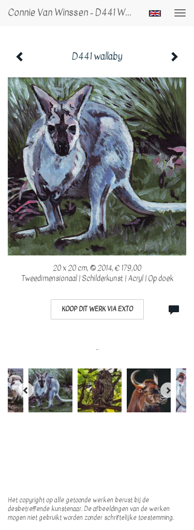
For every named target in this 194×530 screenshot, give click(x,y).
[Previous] (26, 390)
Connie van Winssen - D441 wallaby (74, 13)
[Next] (168, 390)
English (155, 13)
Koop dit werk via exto (97, 309)
